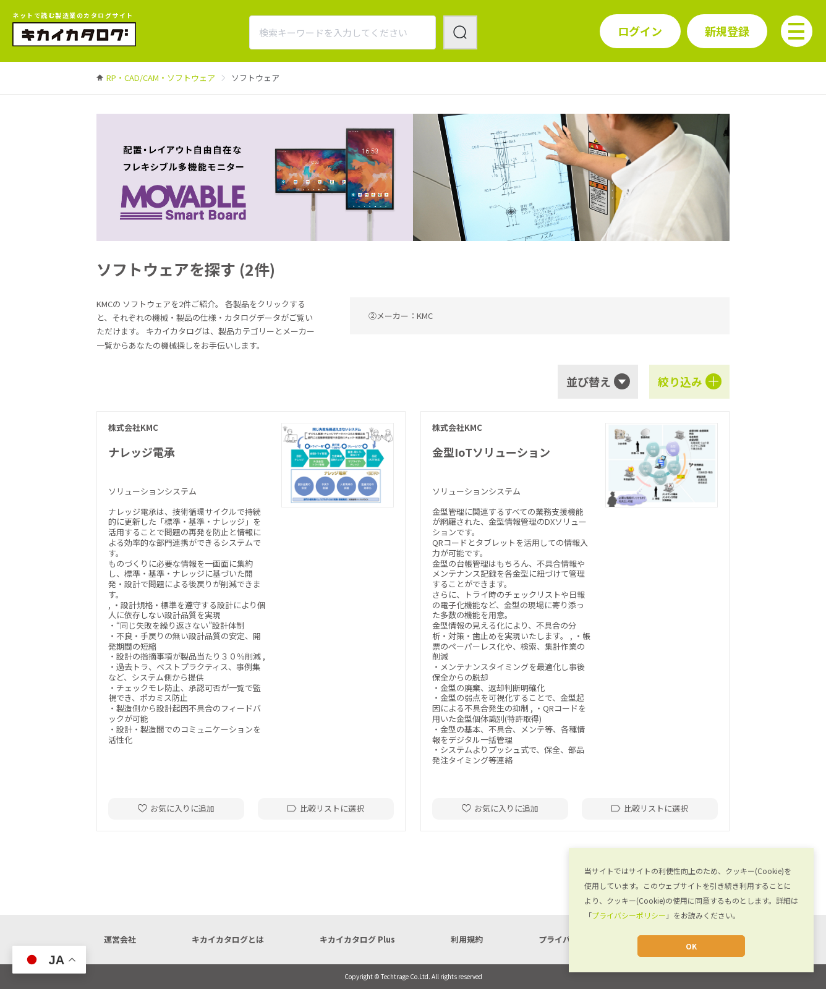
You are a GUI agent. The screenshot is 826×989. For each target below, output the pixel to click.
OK (691, 946)
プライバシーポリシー (629, 915)
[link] (160, 77)
